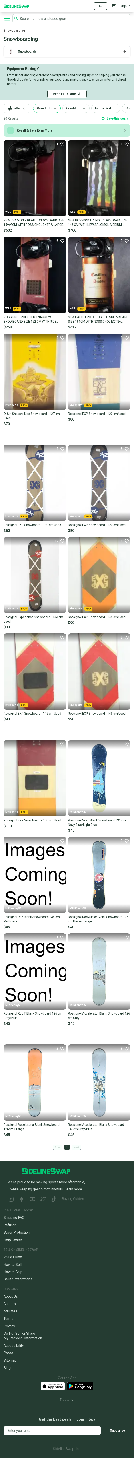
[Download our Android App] (80, 1386)
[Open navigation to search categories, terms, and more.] (7, 18)
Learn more (73, 1189)
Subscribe (117, 1430)
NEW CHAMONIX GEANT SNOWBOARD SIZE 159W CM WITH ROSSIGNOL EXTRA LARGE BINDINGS (34, 223)
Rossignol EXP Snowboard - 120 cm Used (97, 413)
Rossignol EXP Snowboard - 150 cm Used (32, 820)
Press (8, 1353)
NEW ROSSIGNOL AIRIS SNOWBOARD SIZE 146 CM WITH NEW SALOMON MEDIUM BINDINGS (97, 223)
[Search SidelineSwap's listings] (74, 18)
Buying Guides (73, 1199)
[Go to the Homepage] (16, 6)
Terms (8, 1318)
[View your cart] (113, 6)
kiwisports (16, 405)
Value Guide (13, 1257)
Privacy (9, 1326)
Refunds (10, 1225)
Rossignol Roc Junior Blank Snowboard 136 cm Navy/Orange (98, 919)
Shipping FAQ (14, 1217)
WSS (13, 212)
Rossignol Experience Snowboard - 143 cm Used (33, 619)
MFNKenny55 (78, 811)
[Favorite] (60, 144)
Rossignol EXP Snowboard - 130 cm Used (32, 525)
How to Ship (13, 1272)
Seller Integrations (18, 1279)
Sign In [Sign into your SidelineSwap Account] (125, 6)
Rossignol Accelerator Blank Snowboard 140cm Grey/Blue (96, 1127)
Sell (100, 6)
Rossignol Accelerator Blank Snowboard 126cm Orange (32, 1127)
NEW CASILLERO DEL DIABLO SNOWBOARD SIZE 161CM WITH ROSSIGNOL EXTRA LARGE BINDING (98, 319)
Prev (57, 1147)
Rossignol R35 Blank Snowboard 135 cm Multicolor (32, 919)
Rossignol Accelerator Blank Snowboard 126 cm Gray (99, 1016)
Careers (10, 1304)
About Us (11, 1296)
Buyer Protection (17, 1232)
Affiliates (10, 1311)
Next (76, 1147)
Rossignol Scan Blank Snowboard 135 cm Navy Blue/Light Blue (97, 823)
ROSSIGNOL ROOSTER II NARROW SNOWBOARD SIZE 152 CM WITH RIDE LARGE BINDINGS (30, 319)
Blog (7, 1368)
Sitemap (10, 1360)
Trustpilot (67, 1400)
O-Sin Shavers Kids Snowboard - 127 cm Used (32, 416)
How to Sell (13, 1264)
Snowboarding (14, 30)
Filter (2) (17, 108)
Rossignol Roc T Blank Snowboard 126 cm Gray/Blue (33, 1016)
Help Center (13, 1240)
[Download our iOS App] (53, 1386)
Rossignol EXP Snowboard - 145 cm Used (97, 617)
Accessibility (14, 1345)
